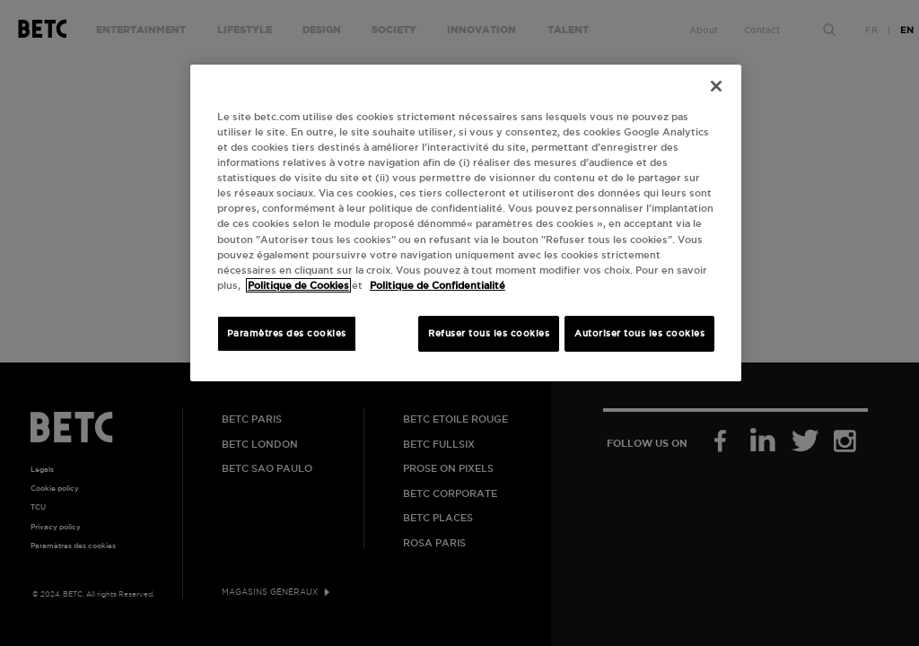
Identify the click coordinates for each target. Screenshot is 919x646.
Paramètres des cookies (286, 333)
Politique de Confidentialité (437, 285)
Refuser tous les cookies (488, 333)
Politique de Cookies (298, 285)
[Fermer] (716, 86)
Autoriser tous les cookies (639, 333)
